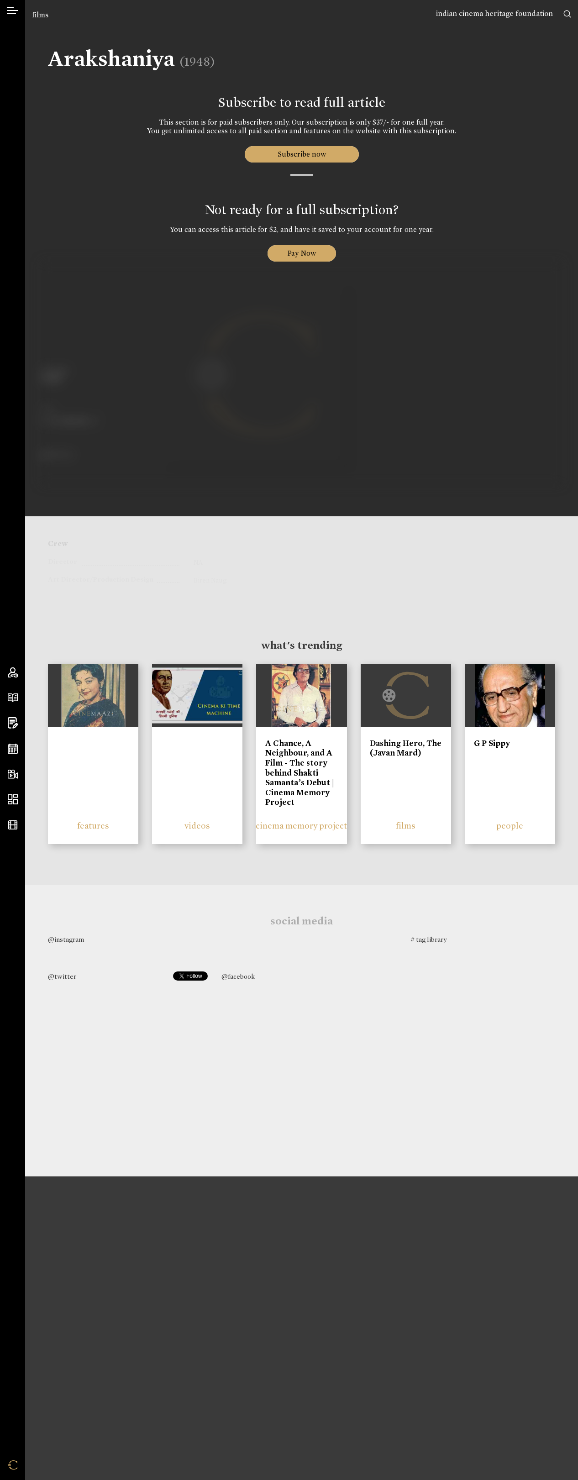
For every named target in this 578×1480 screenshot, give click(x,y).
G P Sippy (492, 743)
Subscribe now (301, 154)
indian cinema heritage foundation (494, 13)
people (509, 825)
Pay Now (301, 253)
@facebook (238, 976)
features (93, 825)
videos (197, 825)
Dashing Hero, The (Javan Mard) (405, 748)
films (40, 15)
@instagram (66, 939)
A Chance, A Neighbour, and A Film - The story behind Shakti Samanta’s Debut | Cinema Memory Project (299, 773)
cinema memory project (301, 825)
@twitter (62, 976)
